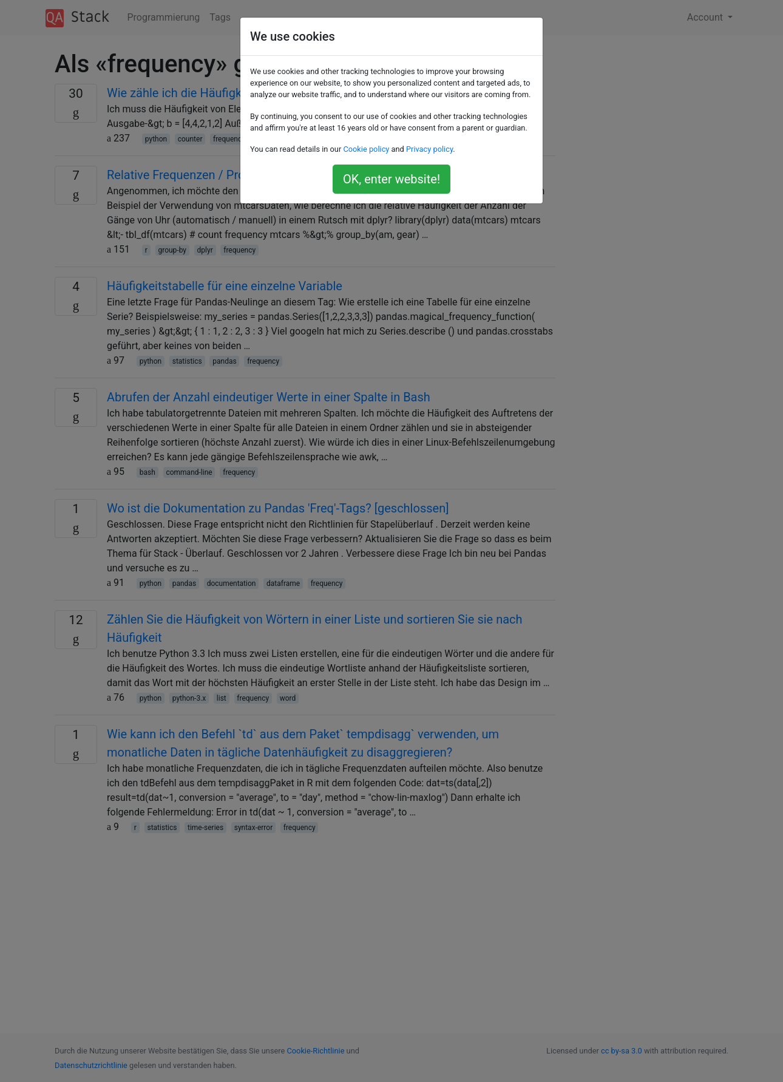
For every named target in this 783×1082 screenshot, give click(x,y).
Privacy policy (429, 149)
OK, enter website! (391, 179)
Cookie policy (366, 149)
